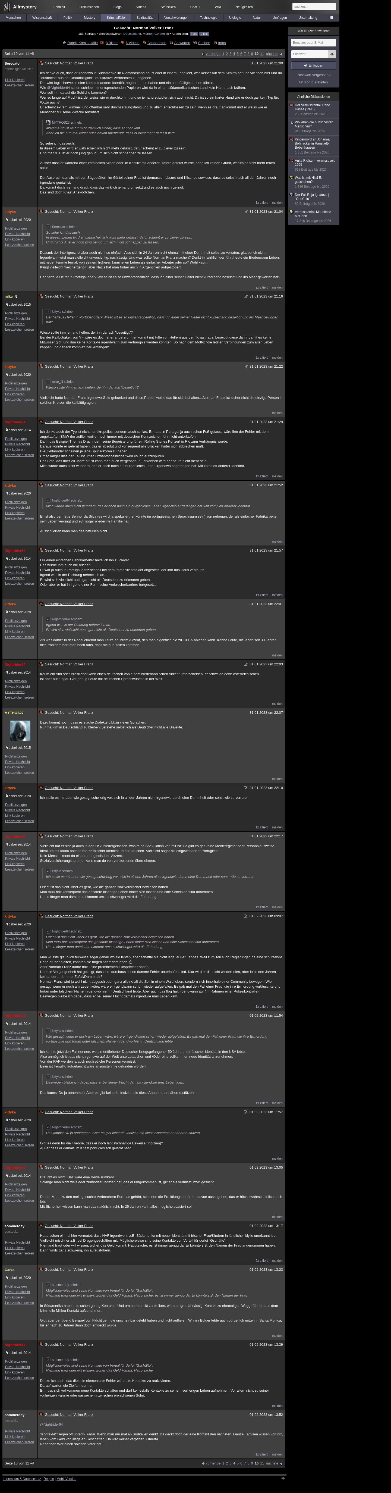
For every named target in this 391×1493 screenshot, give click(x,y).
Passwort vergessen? (313, 75)
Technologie (208, 18)
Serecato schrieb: (61, 227)
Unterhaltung (308, 18)
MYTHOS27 (14, 713)
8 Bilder (112, 43)
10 (256, 54)
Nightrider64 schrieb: (64, 500)
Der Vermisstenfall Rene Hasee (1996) (314, 109)
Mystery (89, 18)
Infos (222, 43)
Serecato (12, 63)
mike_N (11, 297)
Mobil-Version (66, 1479)
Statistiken (168, 7)
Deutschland (132, 33)
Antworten (182, 43)
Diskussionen (89, 7)
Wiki (218, 7)
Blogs (117, 7)
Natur (257, 18)
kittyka (10, 212)
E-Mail (204, 33)
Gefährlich (161, 33)
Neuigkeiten (244, 7)
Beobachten (156, 43)
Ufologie (235, 18)
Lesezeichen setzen (19, 85)
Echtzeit (59, 7)
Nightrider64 (15, 422)
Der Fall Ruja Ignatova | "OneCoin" (314, 199)
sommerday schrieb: (63, 1285)
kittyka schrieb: (59, 312)
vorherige (213, 54)
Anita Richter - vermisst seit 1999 (314, 165)
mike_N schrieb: (60, 382)
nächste (272, 54)
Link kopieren (14, 80)
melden (277, 203)
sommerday (14, 1226)
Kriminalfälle (116, 18)
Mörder (148, 33)
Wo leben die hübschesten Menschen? (314, 126)
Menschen (13, 18)
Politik (68, 18)
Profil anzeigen (16, 228)
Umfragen (280, 18)
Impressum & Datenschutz (22, 1479)
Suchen (204, 43)
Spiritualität (145, 18)
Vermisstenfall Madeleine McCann (314, 216)
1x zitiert (262, 203)
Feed (194, 33)
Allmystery (25, 7)
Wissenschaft (42, 18)
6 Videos (132, 43)
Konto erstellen (316, 82)
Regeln (49, 1479)
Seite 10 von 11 (19, 54)
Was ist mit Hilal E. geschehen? (314, 182)
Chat (195, 7)
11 (262, 54)
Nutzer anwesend (314, 31)
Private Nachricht (17, 234)
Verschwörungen (176, 18)
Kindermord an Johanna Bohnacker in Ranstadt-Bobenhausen (314, 146)
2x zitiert (262, 287)
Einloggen (316, 65)
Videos (141, 7)
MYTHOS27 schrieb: (64, 122)
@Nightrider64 (58, 88)
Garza (9, 1270)
